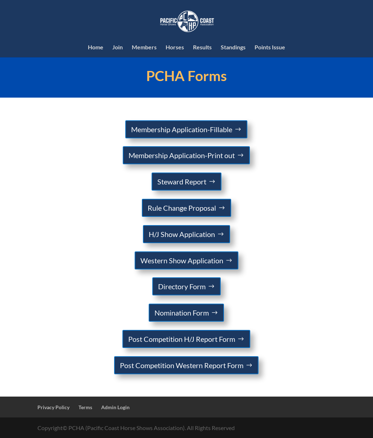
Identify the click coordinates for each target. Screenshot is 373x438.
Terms (85, 407)
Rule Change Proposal (182, 208)
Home (95, 47)
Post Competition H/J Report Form (181, 339)
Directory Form (182, 286)
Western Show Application (181, 260)
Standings (233, 47)
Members (144, 47)
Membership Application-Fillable (181, 129)
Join (117, 47)
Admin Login (115, 407)
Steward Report (181, 181)
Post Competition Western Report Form (181, 365)
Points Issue (270, 47)
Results (202, 47)
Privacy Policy (53, 407)
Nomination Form (181, 312)
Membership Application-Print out (182, 155)
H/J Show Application (182, 234)
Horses (175, 47)
